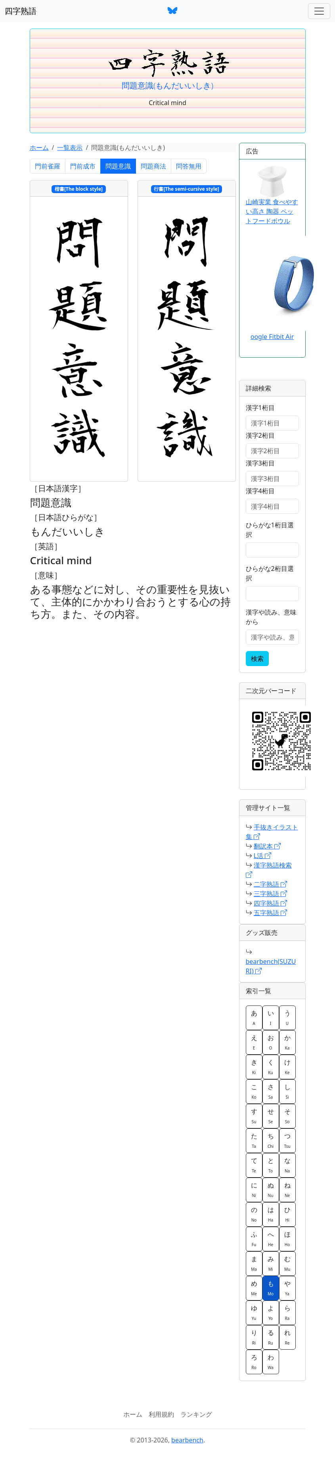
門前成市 (83, 166)
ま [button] (254, 1263)
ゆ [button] (254, 1312)
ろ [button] (254, 1361)
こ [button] (254, 1091)
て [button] (254, 1165)
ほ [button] (287, 1238)
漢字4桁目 (260, 490)
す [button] (254, 1115)
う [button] (287, 1017)
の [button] (254, 1214)
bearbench (187, 1440)
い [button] (271, 1017)
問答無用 (188, 166)
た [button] (254, 1140)
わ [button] (271, 1361)
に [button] (254, 1189)
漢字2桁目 (260, 435)
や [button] (287, 1288)
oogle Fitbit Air (272, 336)
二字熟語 (270, 884)
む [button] (287, 1263)
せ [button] (271, 1115)
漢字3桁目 (260, 463)
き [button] (254, 1066)
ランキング (196, 1414)
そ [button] (287, 1115)
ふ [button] (254, 1238)
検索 (257, 658)
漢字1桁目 (260, 407)
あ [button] (254, 1017)
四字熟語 (20, 11)
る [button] (271, 1337)
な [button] (287, 1165)
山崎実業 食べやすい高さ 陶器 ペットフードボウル (272, 195)
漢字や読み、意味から (271, 617)
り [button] (254, 1337)
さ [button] (271, 1091)
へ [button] (271, 1238)
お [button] (271, 1042)
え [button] (254, 1042)
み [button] (271, 1263)
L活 (263, 855)
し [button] (287, 1091)
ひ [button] (287, 1214)
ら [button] (287, 1312)
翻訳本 (267, 846)
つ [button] (287, 1140)
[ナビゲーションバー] (319, 11)
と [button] (271, 1165)
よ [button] (271, 1312)
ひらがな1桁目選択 (270, 530)
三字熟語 (270, 893)
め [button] (254, 1288)
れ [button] (287, 1337)
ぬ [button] (271, 1189)
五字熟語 (270, 912)
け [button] (287, 1066)
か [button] (287, 1042)
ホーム (39, 147)
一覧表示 (69, 147)
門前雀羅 (47, 166)
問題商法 (153, 166)
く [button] (271, 1066)
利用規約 (161, 1414)
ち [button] (271, 1140)
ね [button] (287, 1189)
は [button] (271, 1214)
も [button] (271, 1288)
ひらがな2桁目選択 (270, 573)
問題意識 (118, 166)
